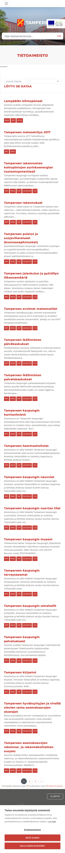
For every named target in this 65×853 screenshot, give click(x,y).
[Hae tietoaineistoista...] (29, 36)
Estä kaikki (32, 838)
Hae (59, 36)
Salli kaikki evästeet (32, 846)
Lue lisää (52, 821)
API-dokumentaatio (54, 786)
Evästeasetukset (32, 830)
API (27, 786)
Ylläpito (55, 796)
